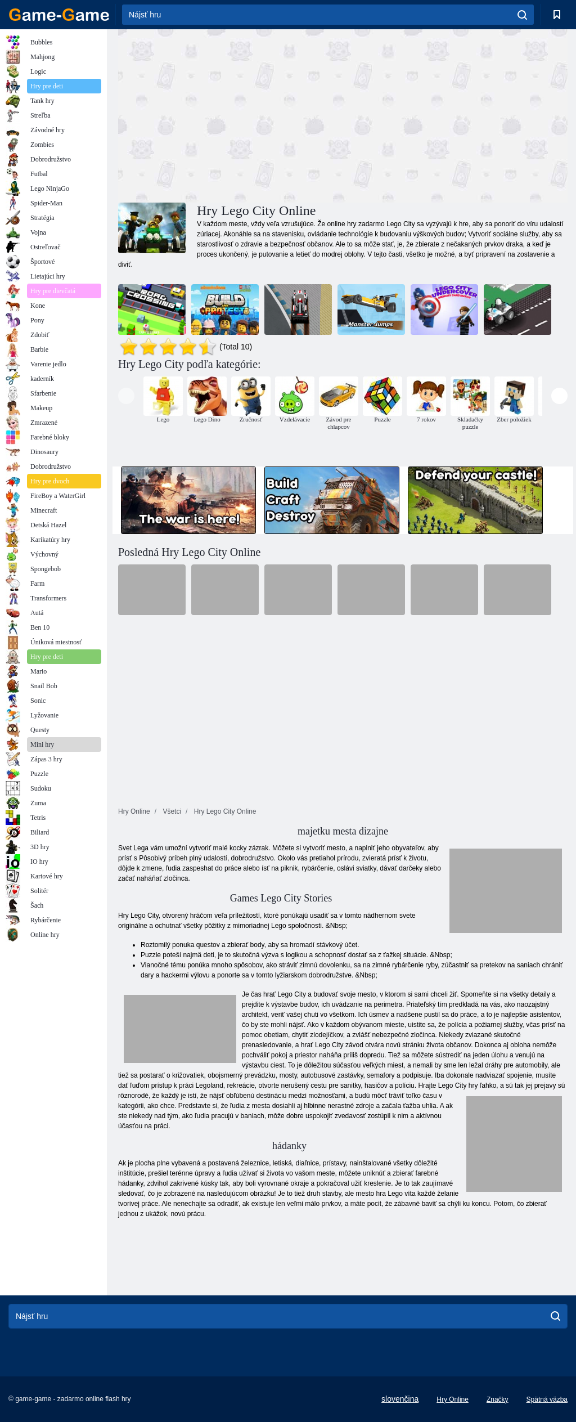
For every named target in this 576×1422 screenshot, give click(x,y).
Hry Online (452, 1399)
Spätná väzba (547, 1399)
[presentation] (126, 396)
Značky (497, 1399)
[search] (522, 14)
